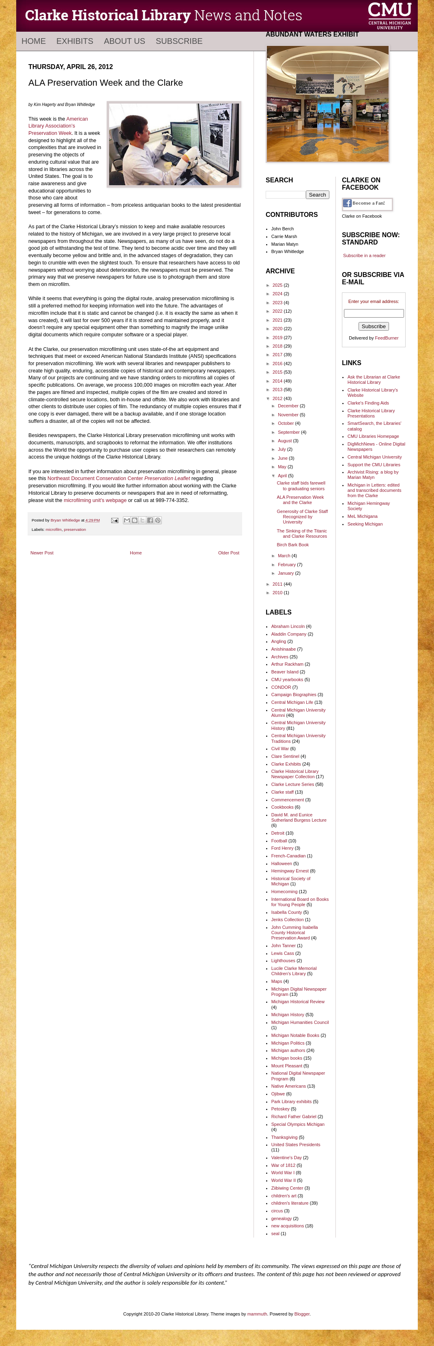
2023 (278, 302)
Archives (279, 656)
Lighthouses (283, 960)
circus (277, 1210)
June (283, 458)
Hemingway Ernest (290, 870)
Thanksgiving (284, 1137)
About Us (124, 41)
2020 (278, 328)
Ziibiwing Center (287, 1188)
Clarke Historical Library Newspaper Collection (295, 774)
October (286, 423)
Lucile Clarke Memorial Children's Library (294, 971)
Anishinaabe (283, 649)
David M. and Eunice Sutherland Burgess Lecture (299, 817)
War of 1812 (283, 1165)
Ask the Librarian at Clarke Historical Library (374, 379)
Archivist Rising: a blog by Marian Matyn (373, 475)
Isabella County (286, 912)
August (285, 440)
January (286, 573)
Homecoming (284, 891)
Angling (278, 641)
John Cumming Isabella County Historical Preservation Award (294, 932)
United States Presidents (295, 1144)
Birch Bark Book (293, 544)
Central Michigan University (375, 456)
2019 (278, 337)
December (289, 405)
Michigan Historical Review (297, 1001)
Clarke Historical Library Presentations (371, 413)
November (289, 414)
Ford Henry (282, 848)
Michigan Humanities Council (300, 1022)
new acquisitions (287, 1225)
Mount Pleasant (286, 1065)
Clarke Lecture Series (292, 784)
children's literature (290, 1203)
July (282, 449)
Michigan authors (288, 1050)
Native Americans (288, 1086)
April (283, 475)
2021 (278, 320)
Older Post (228, 552)
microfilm (54, 529)
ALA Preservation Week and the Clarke (300, 500)
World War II (283, 1180)
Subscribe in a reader (364, 255)
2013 (278, 389)
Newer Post (42, 552)
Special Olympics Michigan (297, 1124)
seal (275, 1233)
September (289, 432)
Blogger (301, 1313)
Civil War (280, 748)
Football (279, 840)
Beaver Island (285, 671)
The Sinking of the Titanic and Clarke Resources (302, 533)
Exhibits (74, 41)
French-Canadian (288, 855)
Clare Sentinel (285, 756)
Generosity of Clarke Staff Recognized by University (302, 516)
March (285, 555)
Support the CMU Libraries (374, 464)
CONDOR (281, 687)
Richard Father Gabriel (293, 1116)
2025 (278, 285)
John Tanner (283, 945)
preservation (75, 529)
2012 (278, 398)
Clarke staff (282, 792)
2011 (278, 584)
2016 (278, 363)
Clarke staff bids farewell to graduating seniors (301, 485)
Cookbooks (282, 807)
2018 (278, 346)
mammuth (257, 1313)
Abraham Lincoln (288, 626)
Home (33, 41)
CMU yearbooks (287, 679)
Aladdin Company (289, 634)
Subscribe (179, 41)
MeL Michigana (363, 516)
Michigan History (287, 1014)
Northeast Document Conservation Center (118, 478)
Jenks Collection (287, 919)
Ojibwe (278, 1093)
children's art (283, 1195)
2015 (278, 372)
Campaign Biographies (293, 694)
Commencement (287, 799)
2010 (278, 592)
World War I (282, 1172)
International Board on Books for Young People (300, 902)
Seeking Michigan (365, 524)
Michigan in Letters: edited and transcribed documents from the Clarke (375, 490)
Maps (276, 981)
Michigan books (286, 1058)
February (287, 564)
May (283, 466)
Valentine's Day (286, 1157)
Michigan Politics (288, 1043)
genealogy (281, 1218)
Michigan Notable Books (295, 1035)
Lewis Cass (282, 953)
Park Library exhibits (291, 1101)
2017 (278, 354)
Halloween (281, 863)
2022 (278, 311)
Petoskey (280, 1108)
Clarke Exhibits (286, 764)
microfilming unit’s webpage (95, 500)
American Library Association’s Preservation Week (58, 126)
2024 (278, 293)
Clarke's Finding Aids (368, 402)
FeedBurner (387, 337)
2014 (278, 381)
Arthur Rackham (287, 664)
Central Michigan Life (292, 702)
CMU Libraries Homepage (373, 436)
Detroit (277, 833)
